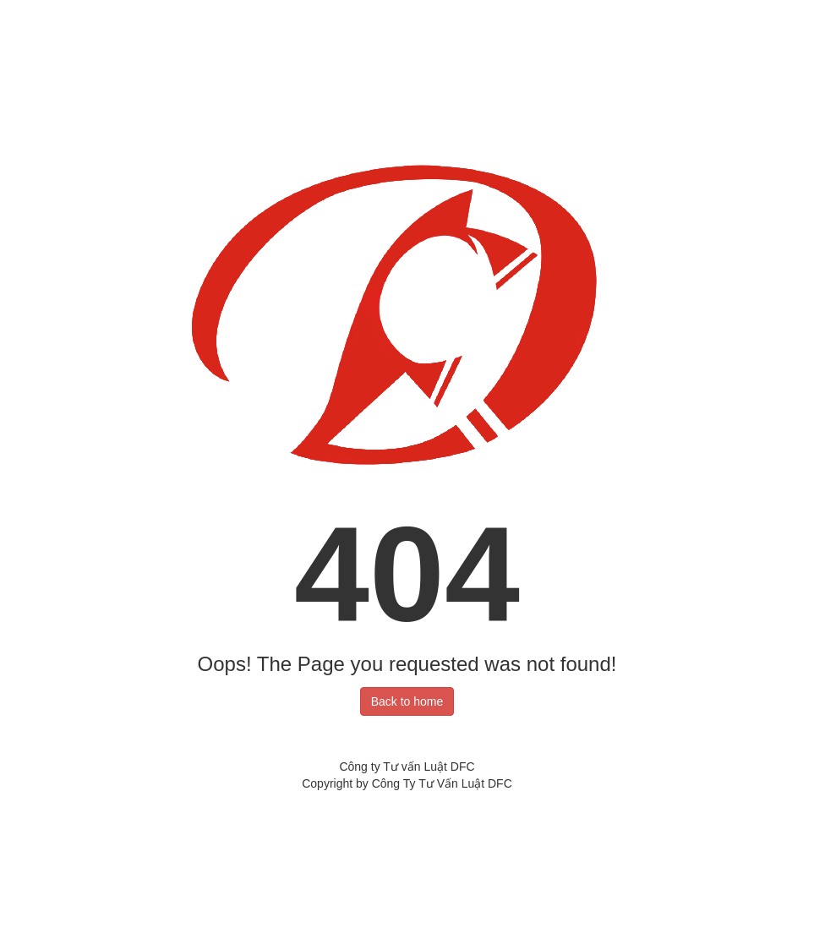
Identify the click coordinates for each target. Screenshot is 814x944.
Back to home (407, 701)
